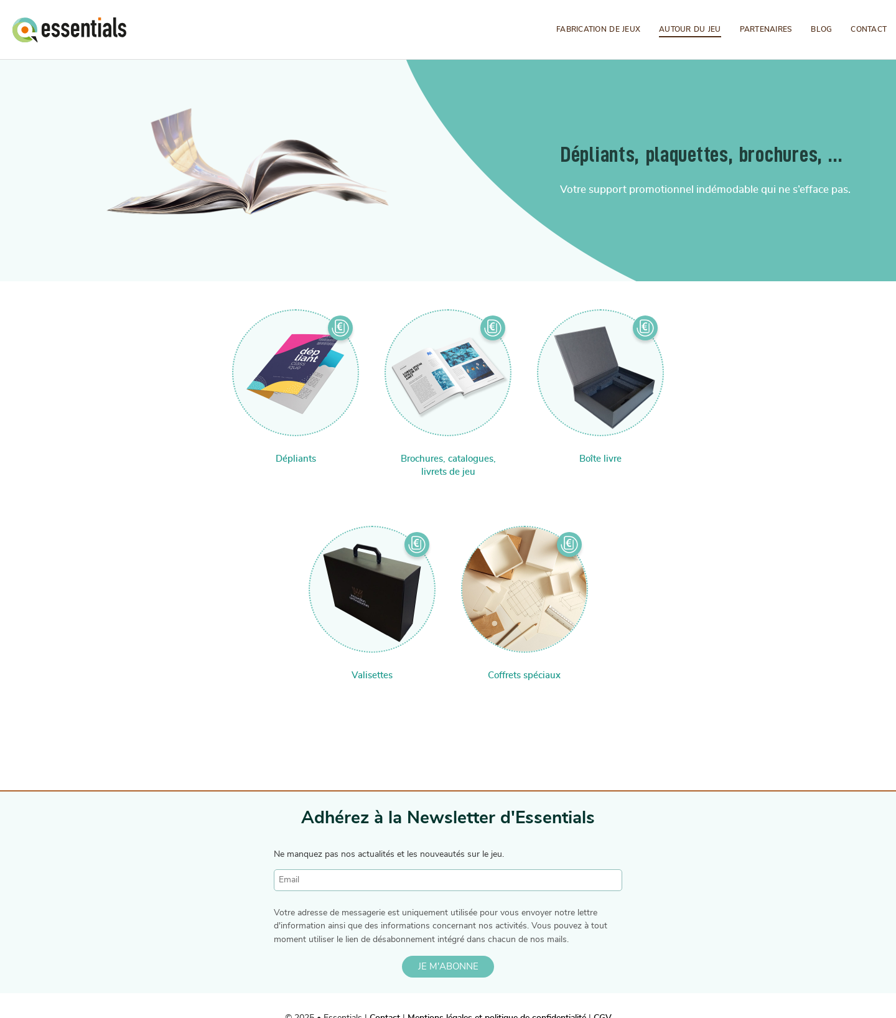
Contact (869, 29)
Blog (821, 29)
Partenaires (766, 29)
